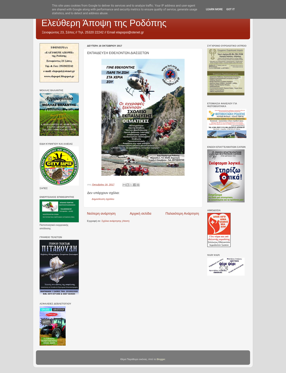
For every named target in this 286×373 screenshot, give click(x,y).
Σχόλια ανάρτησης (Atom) (116, 221)
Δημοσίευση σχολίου (103, 199)
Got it (230, 9)
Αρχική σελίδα (140, 213)
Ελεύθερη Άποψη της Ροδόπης (104, 23)
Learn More (214, 9)
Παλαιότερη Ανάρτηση (182, 213)
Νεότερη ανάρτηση (101, 213)
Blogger (161, 359)
